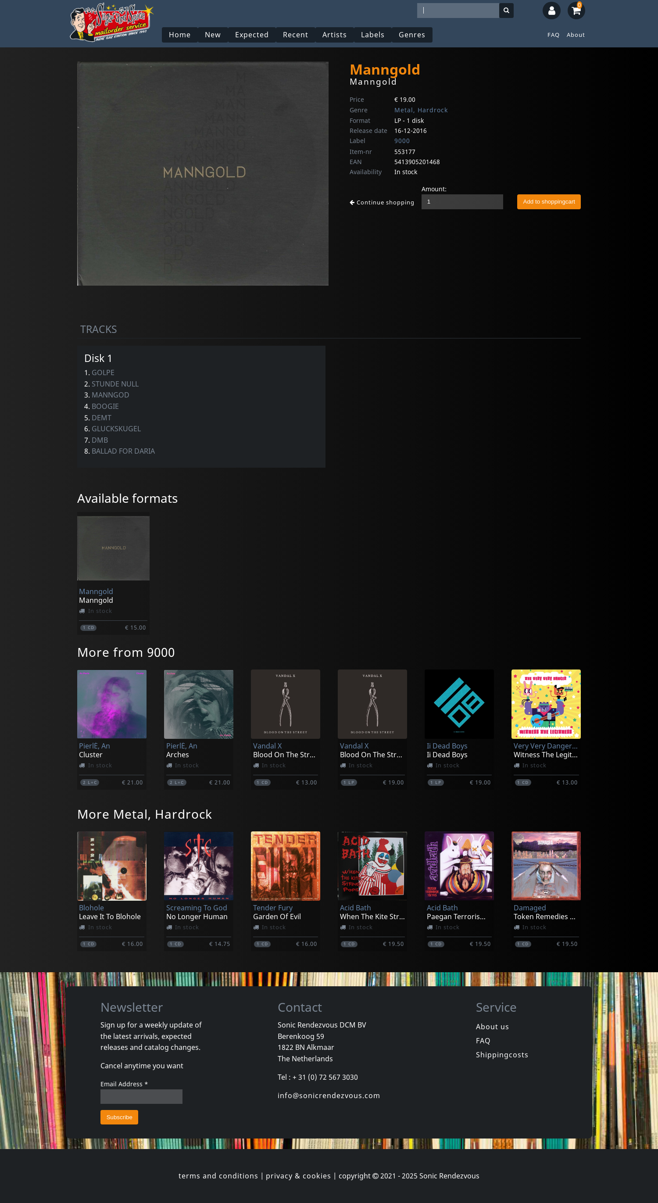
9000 (402, 140)
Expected (252, 34)
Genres (412, 34)
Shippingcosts (502, 1055)
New (213, 34)
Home (180, 34)
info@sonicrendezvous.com (329, 1095)
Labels (373, 34)
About (576, 35)
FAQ (553, 35)
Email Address (124, 1084)
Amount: (434, 189)
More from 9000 (126, 652)
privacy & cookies (298, 1176)
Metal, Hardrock (421, 110)
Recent (295, 34)
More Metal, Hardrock (144, 814)
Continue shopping (382, 202)
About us (492, 1026)
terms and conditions (218, 1176)
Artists (334, 34)
